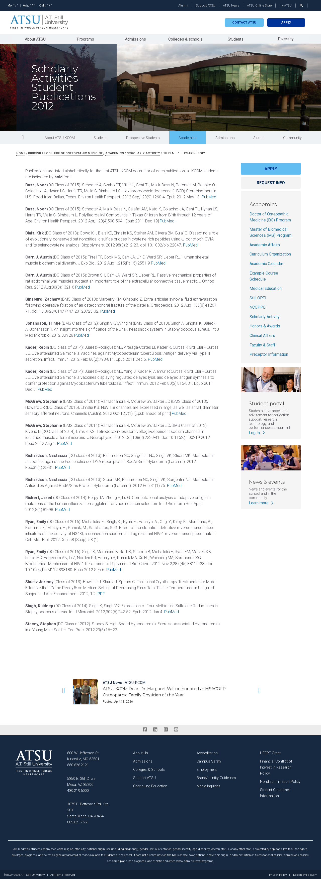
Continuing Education (150, 785)
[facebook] (145, 728)
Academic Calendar (266, 262)
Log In (257, 431)
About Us (140, 752)
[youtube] (176, 728)
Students (236, 38)
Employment (207, 768)
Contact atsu (244, 22)
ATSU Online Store (259, 5)
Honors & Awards (265, 325)
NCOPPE (257, 306)
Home (20, 152)
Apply (286, 22)
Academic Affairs (265, 243)
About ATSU (35, 38)
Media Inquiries (208, 785)
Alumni (183, 5)
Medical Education (266, 287)
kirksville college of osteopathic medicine (65, 152)
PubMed (209, 195)
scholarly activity (143, 152)
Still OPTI (258, 296)
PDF (101, 592)
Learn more (262, 501)
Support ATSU (205, 5)
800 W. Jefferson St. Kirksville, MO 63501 (83, 755)
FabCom (311, 873)
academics (114, 152)
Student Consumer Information (275, 792)
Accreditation (207, 752)
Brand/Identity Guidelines (216, 777)
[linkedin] (155, 728)
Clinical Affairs (262, 334)
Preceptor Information (269, 353)
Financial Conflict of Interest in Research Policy (276, 766)
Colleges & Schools (149, 768)
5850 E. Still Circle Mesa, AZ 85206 (81, 780)
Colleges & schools (185, 38)
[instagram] (165, 728)
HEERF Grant (270, 752)
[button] (62, 689)
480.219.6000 (78, 789)
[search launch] (301, 5)
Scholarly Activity (265, 315)
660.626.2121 (78, 764)
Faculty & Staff (262, 343)
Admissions (135, 38)
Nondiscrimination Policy (280, 780)
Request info (271, 181)
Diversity (286, 38)
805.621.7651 (78, 821)
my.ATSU (285, 5)
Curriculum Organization (270, 252)
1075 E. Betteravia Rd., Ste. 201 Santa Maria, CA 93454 (88, 809)
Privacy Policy (278, 873)
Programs (85, 38)
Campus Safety (209, 760)
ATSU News (231, 5)
